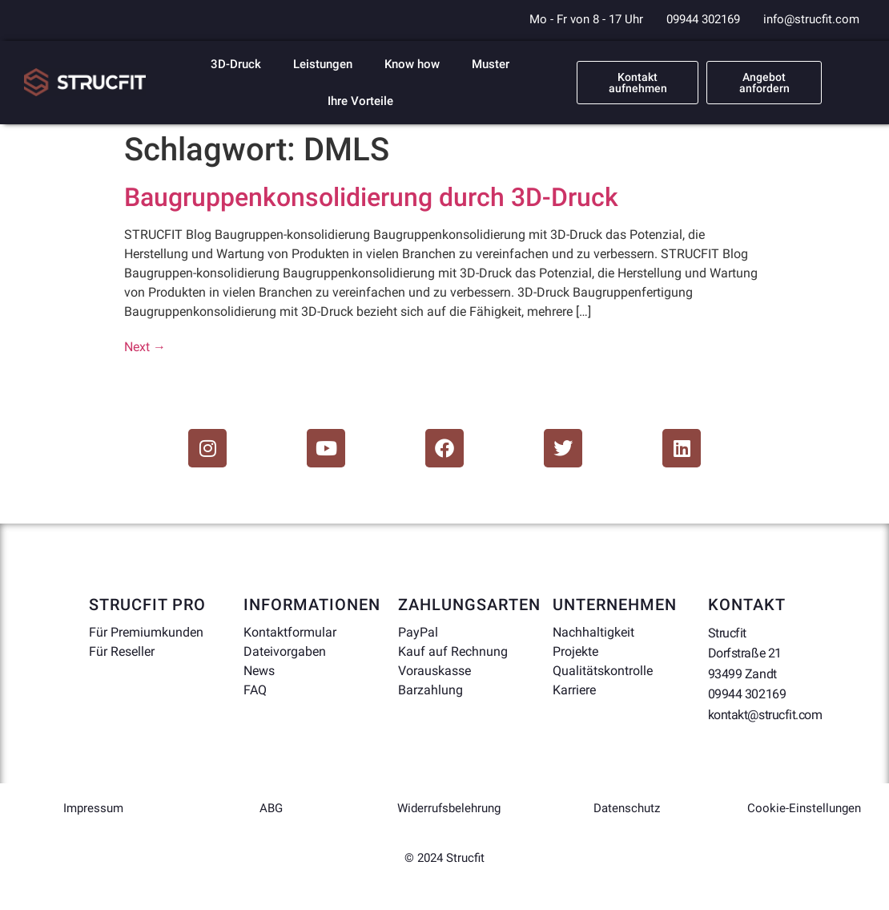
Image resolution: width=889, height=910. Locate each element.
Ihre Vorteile (360, 101)
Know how (412, 64)
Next (145, 346)
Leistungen (322, 64)
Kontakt (747, 604)
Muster (490, 64)
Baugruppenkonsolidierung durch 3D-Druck (371, 197)
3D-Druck (236, 64)
